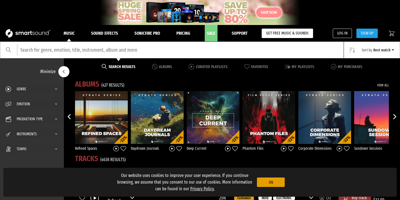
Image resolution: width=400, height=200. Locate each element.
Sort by (378, 50)
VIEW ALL (383, 85)
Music (69, 36)
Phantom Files (253, 148)
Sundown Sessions (368, 148)
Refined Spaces (86, 148)
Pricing (183, 33)
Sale (211, 33)
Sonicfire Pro (147, 33)
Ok (271, 182)
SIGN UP (367, 33)
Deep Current (196, 148)
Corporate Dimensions (315, 148)
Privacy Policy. (202, 188)
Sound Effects (104, 33)
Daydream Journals (145, 148)
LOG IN (342, 33)
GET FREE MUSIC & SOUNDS (287, 33)
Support (240, 33)
